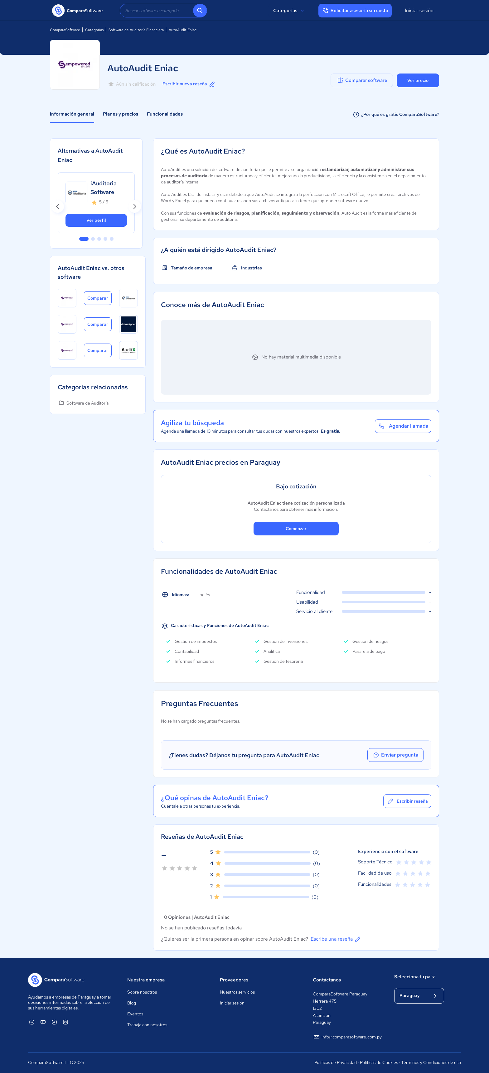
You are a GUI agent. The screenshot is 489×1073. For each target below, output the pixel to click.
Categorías (289, 10)
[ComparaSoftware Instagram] (65, 1022)
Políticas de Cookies (379, 1062)
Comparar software (361, 80)
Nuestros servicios (237, 992)
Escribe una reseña (336, 939)
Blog (131, 1003)
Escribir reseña (407, 801)
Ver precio (417, 80)
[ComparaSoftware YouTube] (43, 1022)
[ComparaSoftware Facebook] (54, 1022)
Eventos (135, 1014)
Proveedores (234, 980)
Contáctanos (327, 980)
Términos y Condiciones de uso (431, 1062)
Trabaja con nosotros (147, 1025)
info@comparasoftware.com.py (347, 1037)
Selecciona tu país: (414, 977)
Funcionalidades (165, 114)
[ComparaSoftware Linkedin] (32, 1022)
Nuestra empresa (146, 980)
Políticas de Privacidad (335, 1062)
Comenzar (296, 528)
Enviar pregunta (395, 755)
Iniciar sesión (419, 10)
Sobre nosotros (142, 992)
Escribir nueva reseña (189, 84)
